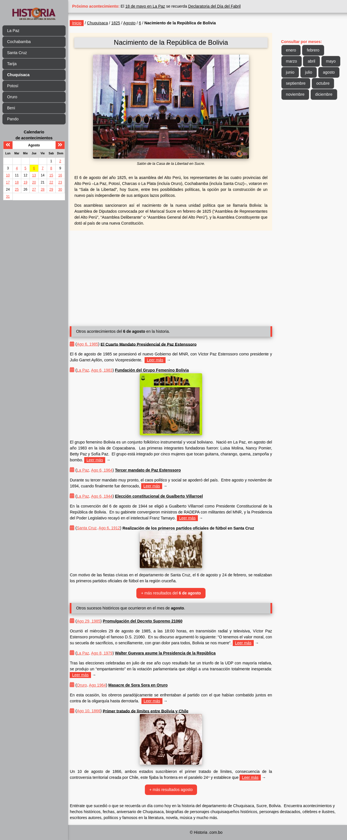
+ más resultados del (174, 593)
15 (51, 175)
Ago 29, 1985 (93, 621)
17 (8, 182)
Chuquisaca (102, 23)
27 (34, 189)
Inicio (81, 23)
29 (51, 189)
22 (51, 182)
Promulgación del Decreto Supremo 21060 (147, 621)
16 (60, 175)
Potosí (12, 86)
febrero (314, 50)
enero (292, 50)
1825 (120, 23)
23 (60, 182)
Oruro (12, 97)
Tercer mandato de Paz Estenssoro (153, 470)
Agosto (134, 23)
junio (291, 72)
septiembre (297, 83)
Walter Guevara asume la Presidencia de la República (170, 653)
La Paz (13, 30)
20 (34, 182)
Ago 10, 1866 (93, 711)
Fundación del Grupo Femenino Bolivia (157, 370)
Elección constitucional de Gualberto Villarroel (164, 496)
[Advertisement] (174, 276)
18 (17, 182)
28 (43, 189)
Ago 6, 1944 (107, 496)
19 (25, 182)
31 (8, 197)
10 (8, 175)
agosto (330, 72)
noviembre (296, 94)
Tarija (11, 63)
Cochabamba (19, 41)
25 (17, 189)
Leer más (160, 360)
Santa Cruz (17, 52)
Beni (11, 108)
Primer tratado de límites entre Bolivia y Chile (150, 711)
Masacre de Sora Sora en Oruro (143, 685)
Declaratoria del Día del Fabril (219, 6)
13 (34, 175)
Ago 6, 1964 (107, 470)
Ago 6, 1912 (114, 528)
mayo (332, 61)
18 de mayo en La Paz (150, 6)
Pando (12, 119)
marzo (292, 61)
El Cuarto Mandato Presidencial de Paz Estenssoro (153, 344)
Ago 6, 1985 (92, 344)
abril (312, 61)
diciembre (325, 94)
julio (309, 72)
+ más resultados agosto (174, 789)
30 (60, 189)
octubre (324, 83)
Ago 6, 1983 (107, 370)
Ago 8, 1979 (107, 653)
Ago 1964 (102, 685)
